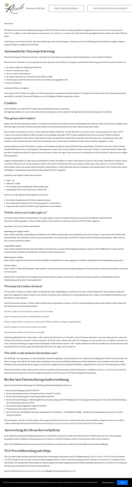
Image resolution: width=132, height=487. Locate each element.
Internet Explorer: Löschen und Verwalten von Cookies (25, 327)
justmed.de (71, 471)
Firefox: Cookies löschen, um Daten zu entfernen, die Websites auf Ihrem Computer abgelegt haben (42, 322)
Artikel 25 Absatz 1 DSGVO (99, 457)
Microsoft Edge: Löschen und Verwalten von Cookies (24, 332)
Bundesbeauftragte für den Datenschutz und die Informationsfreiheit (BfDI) (67, 423)
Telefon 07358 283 (35, 8)
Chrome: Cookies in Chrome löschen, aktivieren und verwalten (28, 311)
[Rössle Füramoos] (14, 8)
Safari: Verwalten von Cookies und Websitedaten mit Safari (26, 317)
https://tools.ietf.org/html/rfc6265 (112, 370)
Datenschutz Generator (32, 471)
